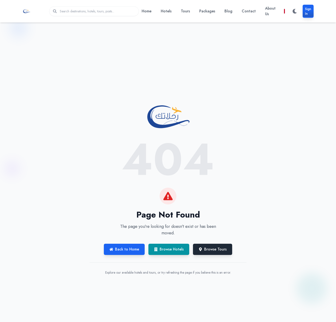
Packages (207, 11)
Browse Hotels (169, 249)
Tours (185, 11)
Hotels (166, 11)
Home (146, 11)
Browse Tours (213, 249)
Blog (228, 11)
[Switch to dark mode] (294, 11)
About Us (270, 11)
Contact (249, 11)
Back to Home (124, 249)
